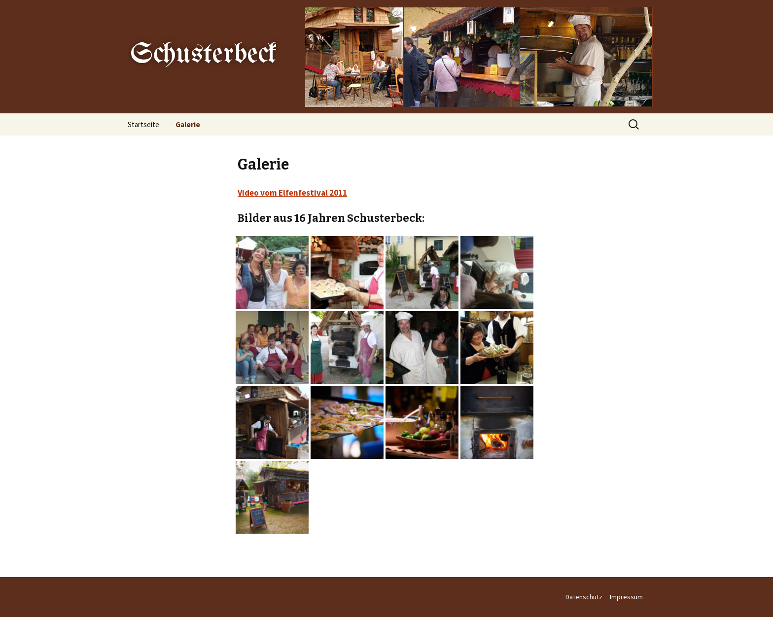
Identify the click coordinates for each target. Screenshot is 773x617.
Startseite (143, 124)
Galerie (188, 124)
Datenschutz (583, 596)
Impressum (626, 596)
